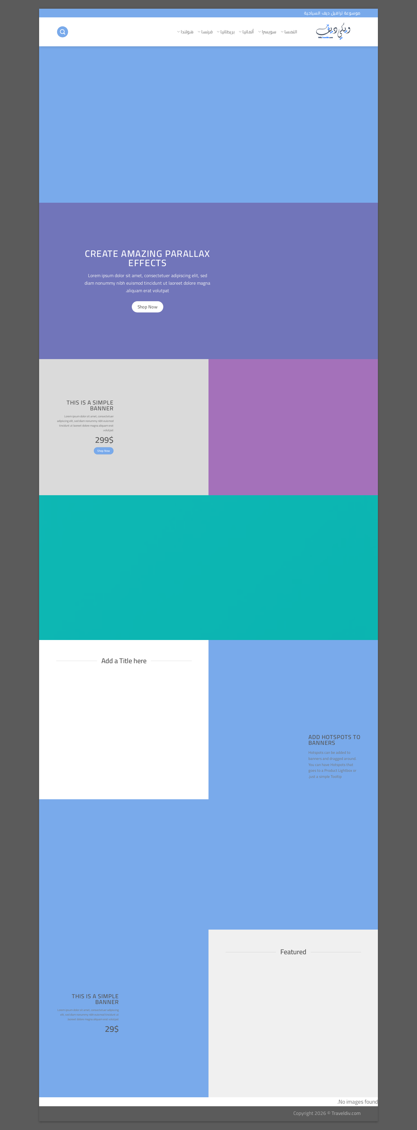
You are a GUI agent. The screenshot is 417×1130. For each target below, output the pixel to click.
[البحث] (62, 32)
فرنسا (205, 32)
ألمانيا (246, 32)
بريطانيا (226, 32)
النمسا (289, 32)
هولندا (185, 32)
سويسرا (267, 32)
